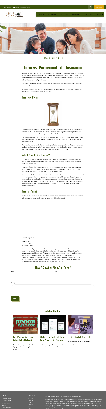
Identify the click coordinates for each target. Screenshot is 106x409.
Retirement (30, 390)
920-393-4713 (6, 2)
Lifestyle (30, 402)
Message (13, 275)
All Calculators (31, 408)
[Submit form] (15, 290)
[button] (42, 9)
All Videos (30, 406)
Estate (29, 394)
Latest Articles (31, 404)
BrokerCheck (78, 388)
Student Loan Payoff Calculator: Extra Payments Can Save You (52, 330)
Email (55, 263)
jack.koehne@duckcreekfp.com (21, 2)
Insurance (30, 396)
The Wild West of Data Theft (79, 328)
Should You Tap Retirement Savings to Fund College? (23, 330)
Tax (29, 398)
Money (29, 400)
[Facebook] (90, 2)
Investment (30, 392)
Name (12, 263)
